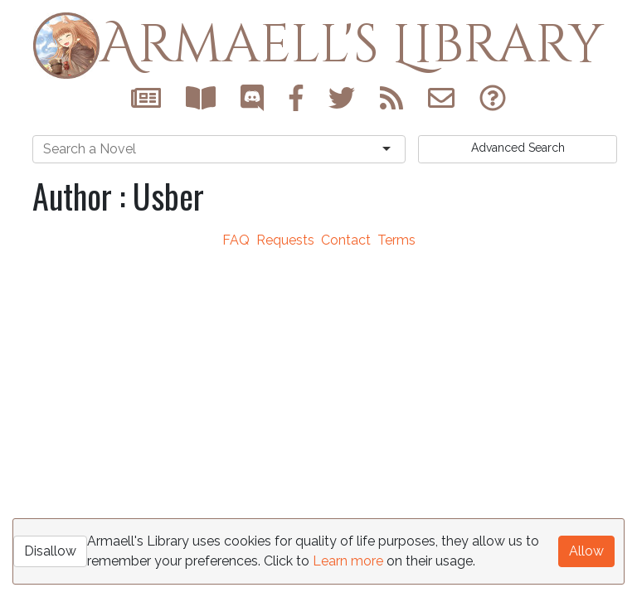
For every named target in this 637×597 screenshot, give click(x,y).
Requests (285, 240)
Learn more (348, 561)
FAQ (236, 240)
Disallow (50, 551)
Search (518, 147)
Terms (396, 240)
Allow (586, 551)
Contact (346, 240)
